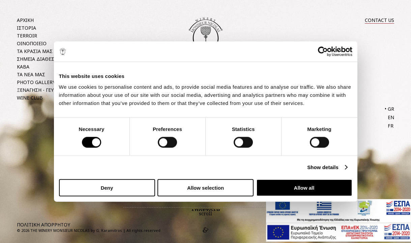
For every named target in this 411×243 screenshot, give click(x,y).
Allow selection (205, 187)
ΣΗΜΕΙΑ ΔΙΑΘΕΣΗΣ (39, 59)
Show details (323, 167)
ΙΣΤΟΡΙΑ (26, 28)
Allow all (304, 187)
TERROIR (27, 35)
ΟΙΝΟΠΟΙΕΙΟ (32, 43)
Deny (107, 187)
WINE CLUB (30, 97)
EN (391, 117)
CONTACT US (379, 20)
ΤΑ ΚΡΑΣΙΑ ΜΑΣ (35, 51)
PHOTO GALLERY (36, 82)
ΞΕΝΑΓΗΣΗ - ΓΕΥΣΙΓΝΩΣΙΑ (46, 90)
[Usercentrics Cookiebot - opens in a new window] (322, 52)
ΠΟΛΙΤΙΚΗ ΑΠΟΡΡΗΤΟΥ (43, 224)
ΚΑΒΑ (23, 66)
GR (391, 109)
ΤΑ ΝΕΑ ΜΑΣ (31, 74)
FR (390, 126)
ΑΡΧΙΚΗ (25, 20)
